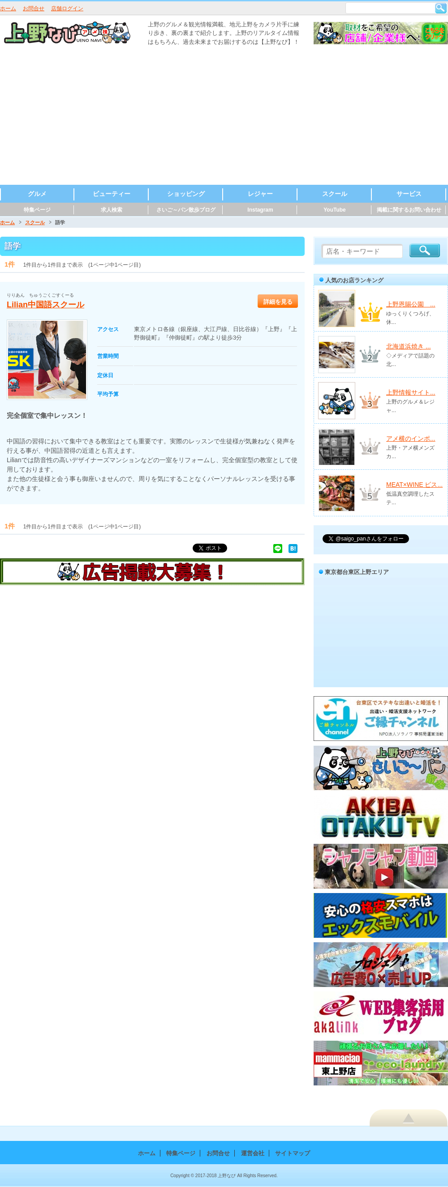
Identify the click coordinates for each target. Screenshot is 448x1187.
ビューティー (111, 193)
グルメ (37, 193)
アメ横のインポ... (410, 438)
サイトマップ (292, 1153)
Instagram (260, 210)
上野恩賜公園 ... (410, 304)
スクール (334, 193)
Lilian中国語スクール (45, 304)
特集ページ (37, 210)
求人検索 (111, 210)
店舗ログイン (67, 8)
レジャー (260, 193)
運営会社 (252, 1153)
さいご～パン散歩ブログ (185, 210)
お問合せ (33, 8)
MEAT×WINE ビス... (414, 484)
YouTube (334, 210)
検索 (441, 8)
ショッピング (186, 193)
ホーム (8, 8)
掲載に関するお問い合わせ (409, 210)
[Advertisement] (224, 117)
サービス (409, 193)
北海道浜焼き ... (408, 346)
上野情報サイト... (410, 392)
